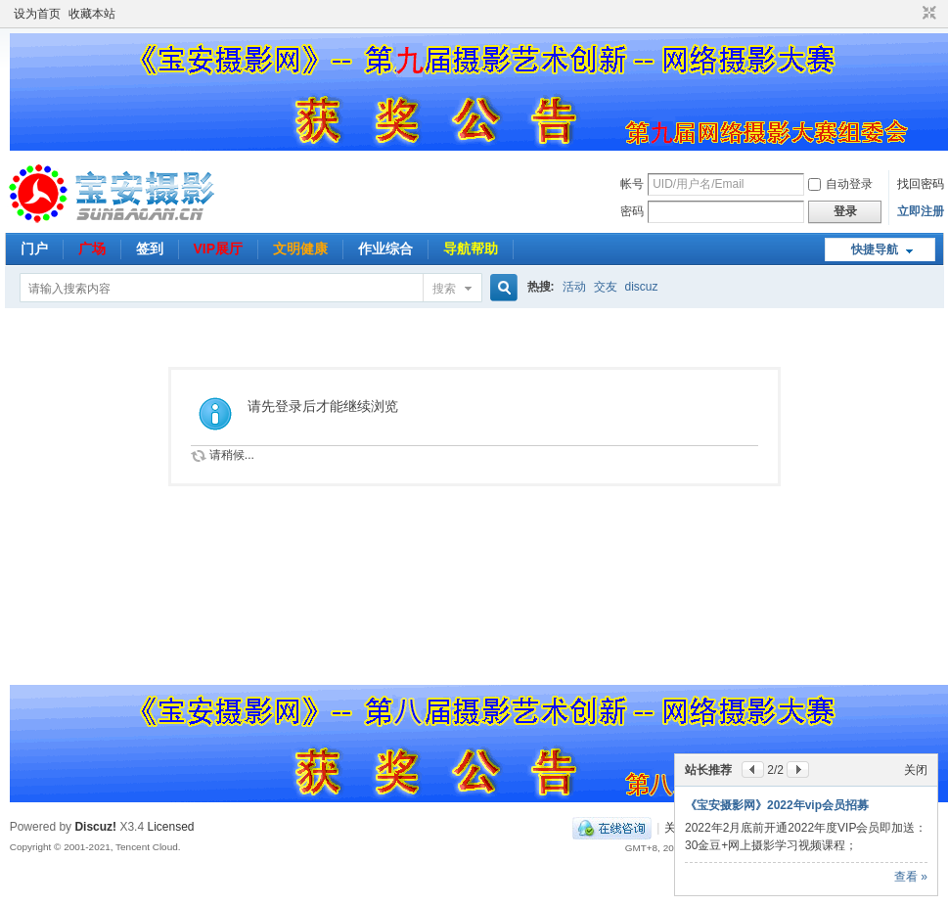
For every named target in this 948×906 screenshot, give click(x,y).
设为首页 (37, 14)
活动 (574, 287)
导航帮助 (470, 248)
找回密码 (920, 184)
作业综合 (385, 248)
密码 (632, 211)
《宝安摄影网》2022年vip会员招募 (777, 805)
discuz (641, 287)
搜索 (444, 288)
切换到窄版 (927, 14)
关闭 (915, 770)
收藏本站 (91, 14)
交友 (605, 287)
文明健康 (300, 248)
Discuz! (95, 827)
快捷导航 (874, 249)
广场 (92, 248)
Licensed (170, 827)
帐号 (632, 184)
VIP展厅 (219, 248)
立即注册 (920, 211)
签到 (149, 248)
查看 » (910, 876)
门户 (34, 248)
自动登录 (840, 184)
